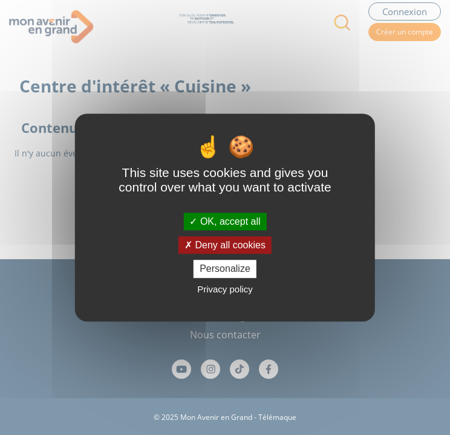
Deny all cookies (225, 245)
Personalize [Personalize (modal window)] (225, 269)
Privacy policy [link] (225, 289)
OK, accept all (224, 221)
